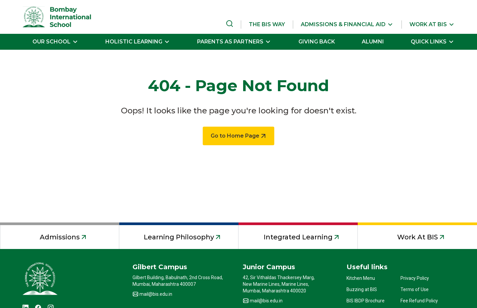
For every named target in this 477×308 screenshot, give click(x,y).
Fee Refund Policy (419, 300)
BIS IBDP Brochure (365, 300)
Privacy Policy (414, 278)
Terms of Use (414, 289)
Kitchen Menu (360, 278)
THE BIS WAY (267, 24)
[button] (347, 24)
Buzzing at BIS (361, 289)
